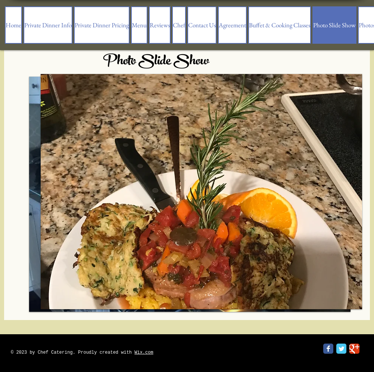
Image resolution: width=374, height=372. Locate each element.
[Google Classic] (354, 349)
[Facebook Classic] (328, 349)
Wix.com (143, 352)
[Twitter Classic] (341, 349)
